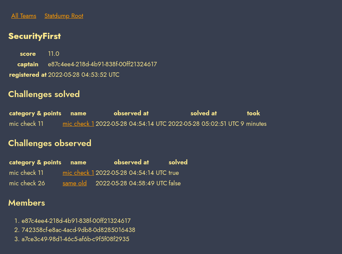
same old (75, 183)
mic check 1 (78, 123)
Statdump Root (64, 15)
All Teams (23, 15)
